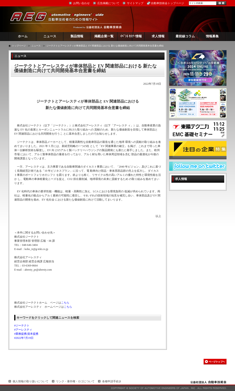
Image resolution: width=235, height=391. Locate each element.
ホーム (23, 36)
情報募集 (212, 36)
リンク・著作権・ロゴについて (75, 381)
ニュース (49, 36)
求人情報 (158, 36)
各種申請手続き (111, 381)
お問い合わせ (81, 3)
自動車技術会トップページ (167, 3)
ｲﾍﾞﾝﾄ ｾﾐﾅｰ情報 (131, 36)
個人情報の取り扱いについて (30, 381)
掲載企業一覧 (104, 36)
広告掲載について (108, 3)
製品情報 (76, 36)
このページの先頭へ (215, 361)
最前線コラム (185, 36)
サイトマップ (135, 3)
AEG (59, 19)
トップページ (19, 45)
